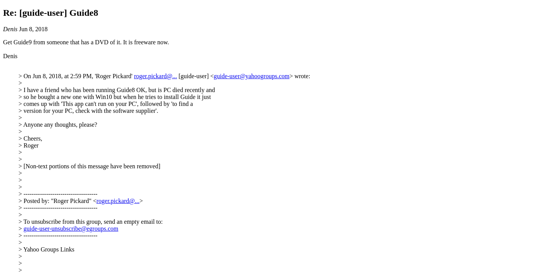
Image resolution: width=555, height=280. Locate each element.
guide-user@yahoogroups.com (251, 76)
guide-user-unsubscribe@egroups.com (71, 228)
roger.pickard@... (155, 76)
